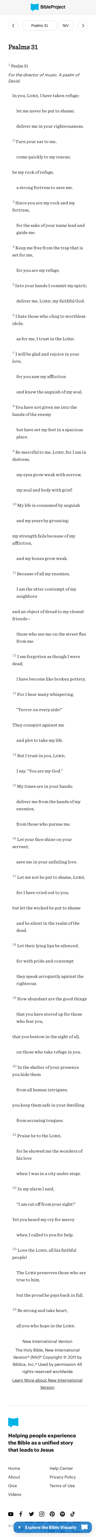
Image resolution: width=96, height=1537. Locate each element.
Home (14, 1468)
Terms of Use (62, 1485)
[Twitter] (32, 1514)
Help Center (61, 1468)
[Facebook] (21, 1514)
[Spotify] (63, 1514)
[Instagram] (42, 1514)
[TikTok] (73, 1514)
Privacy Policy (63, 1476)
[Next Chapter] (83, 25)
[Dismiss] (18, 1527)
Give (12, 1485)
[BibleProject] (48, 7)
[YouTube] (11, 1514)
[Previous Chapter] (13, 25)
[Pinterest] (53, 1514)
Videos (14, 1494)
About (14, 1476)
